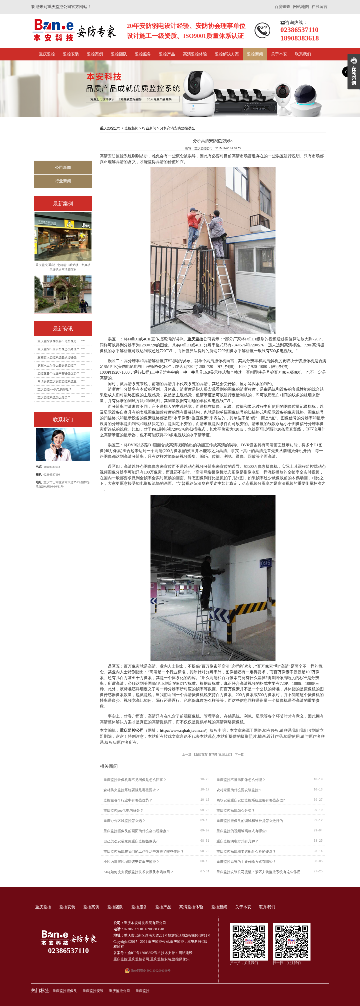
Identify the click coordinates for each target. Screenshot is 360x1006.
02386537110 (52, 474)
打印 (213, 754)
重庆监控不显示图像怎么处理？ (59, 349)
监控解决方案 (227, 54)
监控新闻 (255, 54)
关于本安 (279, 54)
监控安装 (71, 54)
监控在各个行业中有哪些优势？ (59, 373)
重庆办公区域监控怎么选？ (125, 821)
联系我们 (303, 54)
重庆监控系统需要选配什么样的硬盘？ (246, 851)
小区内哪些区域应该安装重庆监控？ (132, 862)
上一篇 (186, 754)
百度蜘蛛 (282, 6)
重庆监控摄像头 (64, 991)
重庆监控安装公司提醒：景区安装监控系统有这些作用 (258, 872)
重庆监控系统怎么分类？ (54, 397)
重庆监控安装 (160, 959)
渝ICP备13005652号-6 (144, 953)
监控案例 (95, 54)
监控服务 (143, 54)
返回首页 (201, 754)
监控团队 (119, 54)
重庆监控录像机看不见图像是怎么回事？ (59, 341)
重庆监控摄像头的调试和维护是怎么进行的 (249, 821)
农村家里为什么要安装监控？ (57, 365)
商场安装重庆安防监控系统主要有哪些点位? (59, 381)
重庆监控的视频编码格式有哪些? (241, 831)
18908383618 (52, 467)
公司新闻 (63, 167)
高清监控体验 (195, 54)
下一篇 (239, 754)
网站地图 (301, 6)
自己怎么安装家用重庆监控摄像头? (131, 841)
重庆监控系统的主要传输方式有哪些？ (246, 862)
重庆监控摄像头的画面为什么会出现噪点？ (137, 831)
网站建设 (185, 953)
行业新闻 (63, 181)
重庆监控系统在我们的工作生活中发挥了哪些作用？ (144, 851)
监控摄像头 (181, 959)
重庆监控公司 (110, 128)
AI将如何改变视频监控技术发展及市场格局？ (139, 872)
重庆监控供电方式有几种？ (237, 841)
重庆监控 (47, 54)
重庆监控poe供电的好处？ (55, 389)
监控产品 (167, 54)
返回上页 (225, 754)
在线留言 (320, 6)
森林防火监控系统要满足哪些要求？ (59, 357)
